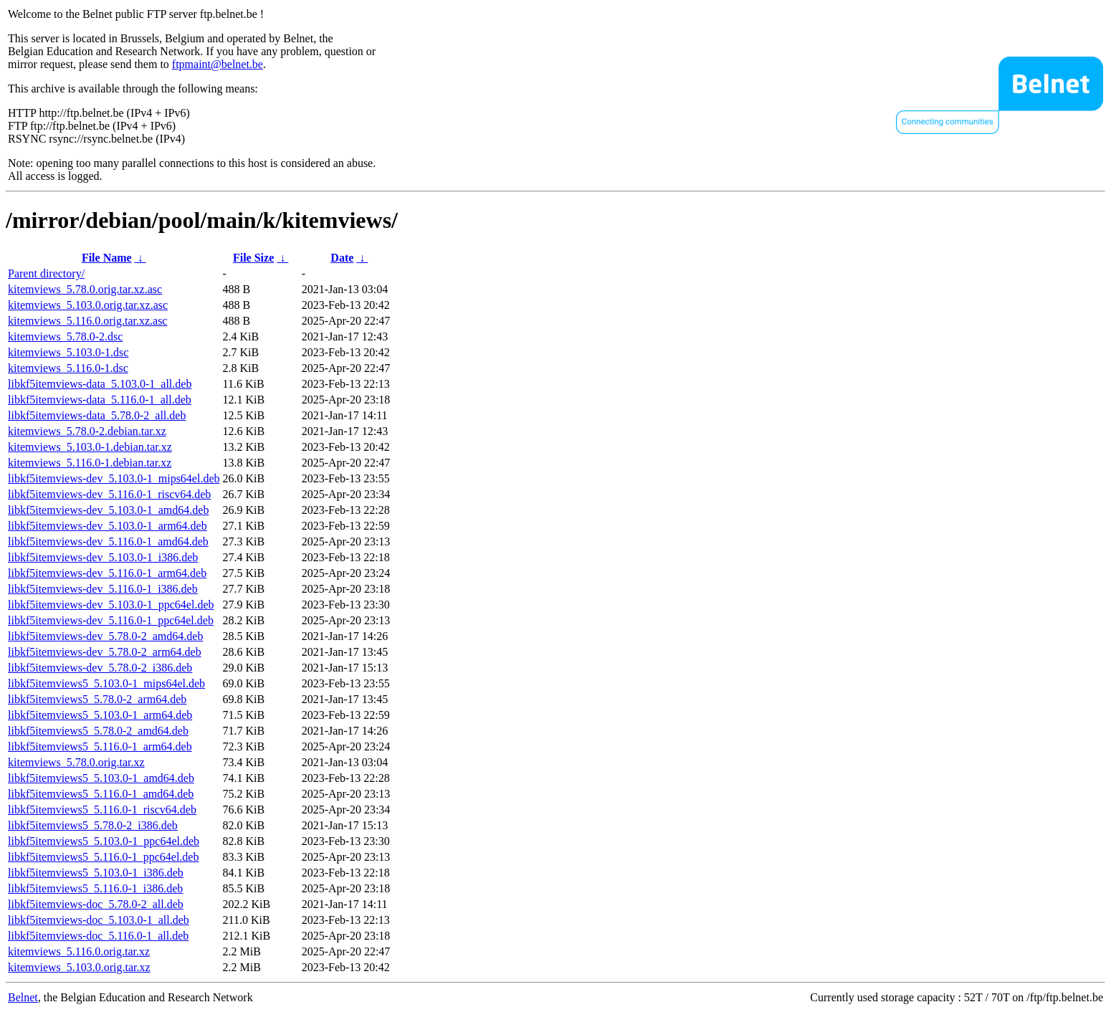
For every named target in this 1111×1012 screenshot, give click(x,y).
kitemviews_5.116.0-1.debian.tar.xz (89, 463)
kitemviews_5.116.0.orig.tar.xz (79, 951)
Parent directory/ (46, 273)
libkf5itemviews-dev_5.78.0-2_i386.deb (100, 668)
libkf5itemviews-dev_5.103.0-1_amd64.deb (108, 510)
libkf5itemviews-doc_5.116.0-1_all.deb (98, 936)
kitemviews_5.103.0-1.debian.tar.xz (90, 447)
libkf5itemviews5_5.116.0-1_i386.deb (95, 888)
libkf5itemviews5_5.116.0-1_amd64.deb (101, 794)
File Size (253, 258)
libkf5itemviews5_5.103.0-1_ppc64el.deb (103, 841)
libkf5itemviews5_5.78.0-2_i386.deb (93, 825)
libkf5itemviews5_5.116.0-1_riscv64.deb (102, 809)
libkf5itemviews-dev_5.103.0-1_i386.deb (103, 557)
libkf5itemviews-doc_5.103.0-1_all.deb (98, 920)
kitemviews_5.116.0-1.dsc (68, 368)
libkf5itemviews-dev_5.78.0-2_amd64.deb (105, 636)
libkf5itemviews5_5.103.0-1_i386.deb (95, 873)
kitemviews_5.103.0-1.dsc (68, 352)
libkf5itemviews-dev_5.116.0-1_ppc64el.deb (111, 620)
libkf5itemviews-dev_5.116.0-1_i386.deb (103, 589)
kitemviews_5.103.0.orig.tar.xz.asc (88, 305)
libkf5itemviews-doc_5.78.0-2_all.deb (95, 904)
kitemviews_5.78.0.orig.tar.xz (76, 762)
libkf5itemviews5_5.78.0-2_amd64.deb (98, 731)
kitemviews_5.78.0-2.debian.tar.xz (87, 431)
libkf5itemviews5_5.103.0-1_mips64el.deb (106, 683)
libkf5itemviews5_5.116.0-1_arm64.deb (100, 746)
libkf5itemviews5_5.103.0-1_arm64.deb (100, 715)
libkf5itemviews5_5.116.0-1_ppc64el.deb (103, 857)
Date (341, 258)
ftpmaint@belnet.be (217, 64)
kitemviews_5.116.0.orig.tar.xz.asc (87, 321)
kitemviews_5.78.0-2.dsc (65, 336)
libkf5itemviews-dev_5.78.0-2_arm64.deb (104, 652)
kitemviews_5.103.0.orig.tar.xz (79, 967)
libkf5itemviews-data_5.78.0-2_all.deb (97, 415)
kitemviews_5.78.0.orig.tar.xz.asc (85, 289)
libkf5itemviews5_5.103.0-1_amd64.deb (101, 778)
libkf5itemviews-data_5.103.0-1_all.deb (99, 384)
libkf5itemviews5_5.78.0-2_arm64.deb (97, 699)
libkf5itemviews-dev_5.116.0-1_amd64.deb (108, 541)
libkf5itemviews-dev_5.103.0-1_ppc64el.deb (111, 604)
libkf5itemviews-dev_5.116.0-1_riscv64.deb (109, 494)
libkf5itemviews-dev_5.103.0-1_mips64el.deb (114, 478)
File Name (107, 258)
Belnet (23, 997)
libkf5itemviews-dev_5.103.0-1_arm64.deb (107, 526)
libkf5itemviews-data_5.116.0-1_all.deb (99, 399)
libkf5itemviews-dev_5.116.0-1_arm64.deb (107, 573)
